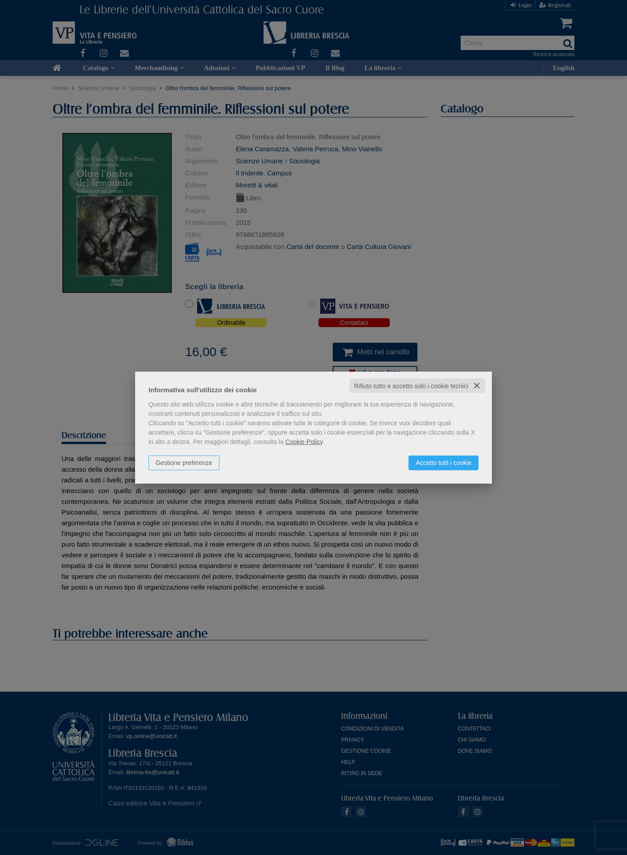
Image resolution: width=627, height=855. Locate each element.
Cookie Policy (304, 441)
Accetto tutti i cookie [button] (443, 462)
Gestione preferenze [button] (184, 462)
